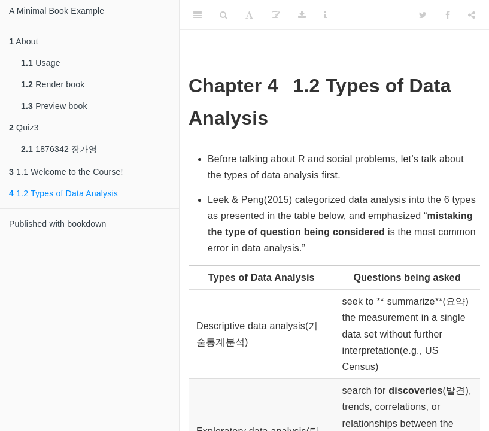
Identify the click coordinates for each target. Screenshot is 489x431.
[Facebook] (447, 15)
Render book (53, 84)
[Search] (223, 15)
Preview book (54, 106)
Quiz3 (24, 127)
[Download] (302, 15)
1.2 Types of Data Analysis (63, 193)
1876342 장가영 (59, 149)
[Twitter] (423, 15)
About (23, 41)
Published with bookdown (58, 224)
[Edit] (276, 15)
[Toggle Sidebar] (197, 15)
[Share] (471, 15)
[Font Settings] (249, 15)
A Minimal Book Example (56, 11)
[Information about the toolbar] (325, 15)
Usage (40, 63)
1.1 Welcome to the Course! (66, 172)
